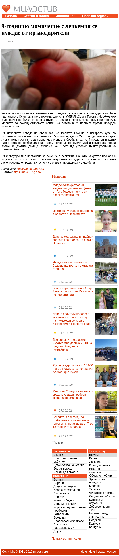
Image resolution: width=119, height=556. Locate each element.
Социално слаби (64, 503)
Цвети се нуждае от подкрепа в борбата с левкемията (73, 212)
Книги (93, 458)
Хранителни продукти (97, 481)
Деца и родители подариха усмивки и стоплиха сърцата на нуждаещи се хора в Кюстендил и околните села (72, 318)
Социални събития (102, 496)
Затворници (61, 514)
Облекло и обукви (101, 475)
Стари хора (61, 493)
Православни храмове (68, 521)
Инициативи (66, 16)
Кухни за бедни (63, 500)
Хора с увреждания (66, 489)
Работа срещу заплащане (98, 515)
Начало (11, 16)
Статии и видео (36, 16)
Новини (59, 176)
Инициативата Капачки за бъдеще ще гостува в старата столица (73, 266)
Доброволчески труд (99, 508)
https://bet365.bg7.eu (30, 168)
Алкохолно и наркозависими (63, 526)
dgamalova (88, 551)
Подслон (95, 520)
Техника (94, 489)
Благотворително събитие (65, 460)
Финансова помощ (101, 492)
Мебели (94, 485)
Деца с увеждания (65, 486)
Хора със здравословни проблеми (69, 509)
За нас (31, 20)
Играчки (94, 468)
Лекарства (96, 472)
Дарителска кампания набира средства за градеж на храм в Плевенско (73, 240)
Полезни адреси (95, 16)
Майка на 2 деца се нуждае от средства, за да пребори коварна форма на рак (73, 394)
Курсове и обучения (96, 501)
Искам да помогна (65, 472)
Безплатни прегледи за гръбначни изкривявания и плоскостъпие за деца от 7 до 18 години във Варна (73, 421)
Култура (94, 523)
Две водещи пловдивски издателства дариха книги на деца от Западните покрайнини (72, 344)
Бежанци (59, 517)
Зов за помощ (62, 468)
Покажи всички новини (67, 538)
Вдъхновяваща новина (68, 465)
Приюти (58, 496)
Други (57, 531)
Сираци (58, 483)
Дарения (12, 20)
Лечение (95, 461)
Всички (58, 454)
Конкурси (95, 527)
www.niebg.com (108, 551)
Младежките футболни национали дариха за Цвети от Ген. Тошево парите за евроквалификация (72, 190)
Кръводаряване (99, 465)
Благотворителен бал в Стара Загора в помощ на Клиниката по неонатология (73, 291)
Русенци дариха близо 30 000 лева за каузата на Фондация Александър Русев (73, 369)
